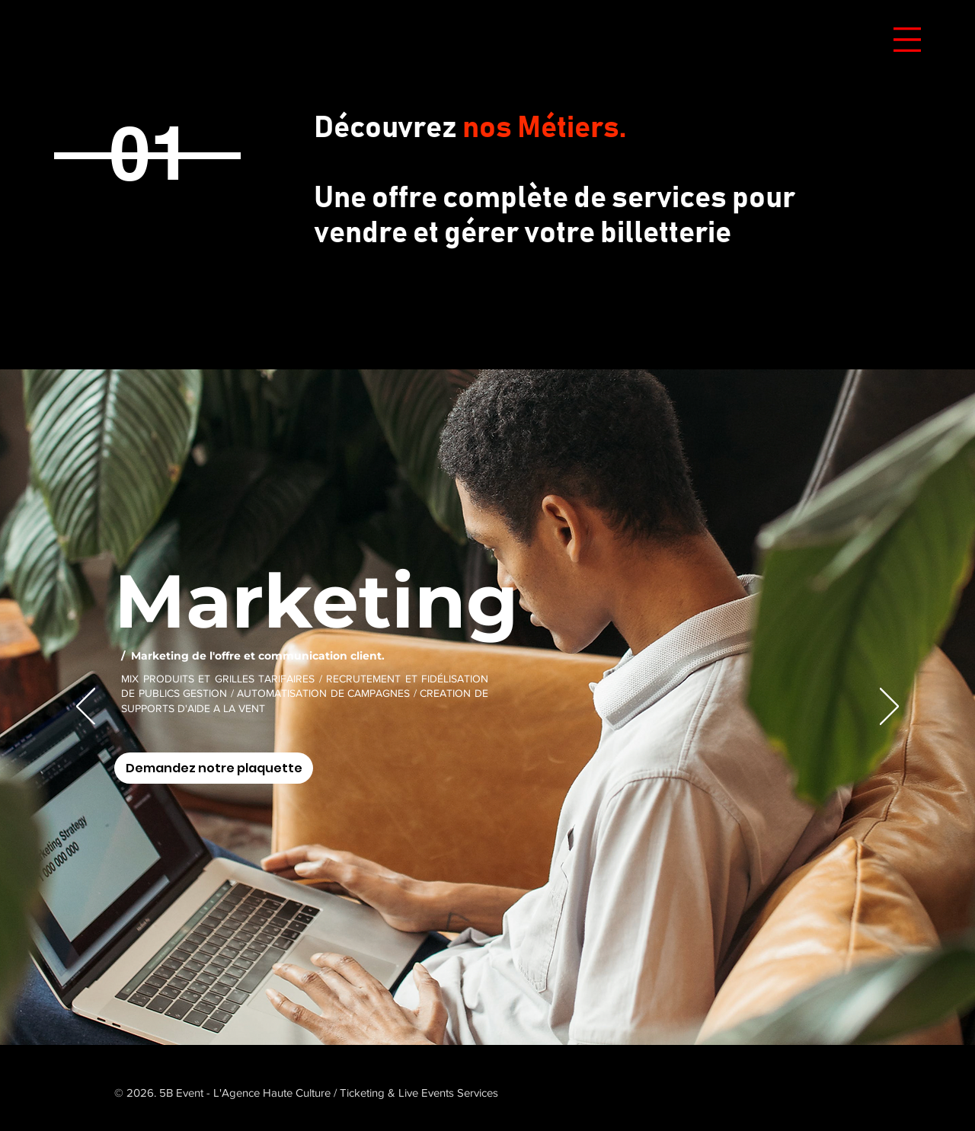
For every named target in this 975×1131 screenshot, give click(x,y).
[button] (907, 39)
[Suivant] (889, 707)
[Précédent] (85, 707)
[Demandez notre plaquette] (213, 768)
